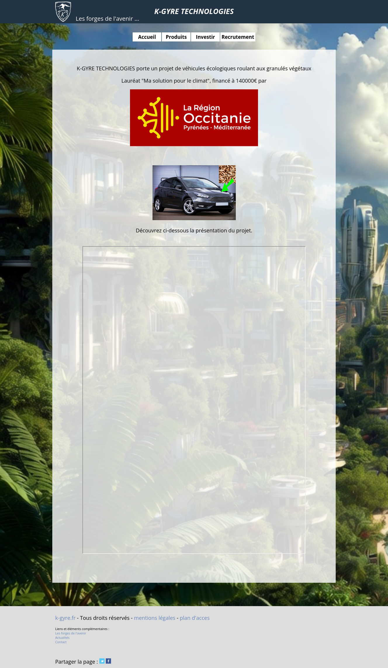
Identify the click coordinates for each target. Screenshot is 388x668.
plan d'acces (194, 617)
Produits (176, 37)
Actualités (62, 637)
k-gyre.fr (65, 617)
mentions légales (155, 617)
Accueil (147, 37)
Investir (205, 37)
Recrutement (237, 37)
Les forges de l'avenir (70, 633)
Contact (61, 642)
